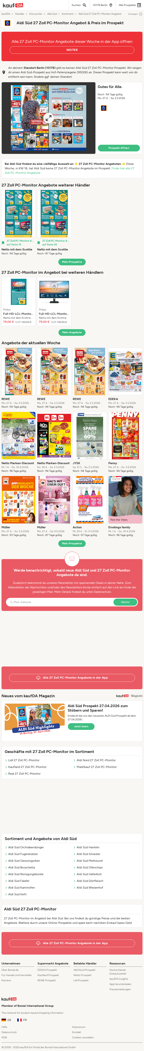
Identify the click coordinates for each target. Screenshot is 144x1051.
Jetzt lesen (81, 726)
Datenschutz (102, 592)
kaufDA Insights (119, 979)
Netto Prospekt (83, 975)
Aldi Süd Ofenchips (88, 867)
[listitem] (19, 222)
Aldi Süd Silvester (86, 854)
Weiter (125, 602)
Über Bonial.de (10, 970)
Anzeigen (135, 14)
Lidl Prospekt (81, 980)
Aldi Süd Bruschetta (20, 867)
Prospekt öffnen (119, 148)
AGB (4, 1037)
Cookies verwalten (83, 1037)
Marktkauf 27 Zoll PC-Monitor (95, 767)
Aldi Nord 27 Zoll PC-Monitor (94, 760)
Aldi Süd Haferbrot (87, 874)
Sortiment (68, 14)
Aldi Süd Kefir (16, 894)
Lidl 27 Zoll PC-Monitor (22, 760)
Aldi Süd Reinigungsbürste (24, 874)
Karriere (6, 980)
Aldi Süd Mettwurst (88, 860)
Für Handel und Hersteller (17, 975)
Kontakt (76, 1032)
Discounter (35, 14)
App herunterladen (120, 984)
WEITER (72, 50)
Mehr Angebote (72, 332)
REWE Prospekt (47, 980)
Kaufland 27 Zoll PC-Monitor (25, 767)
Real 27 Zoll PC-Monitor (22, 773)
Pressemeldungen (120, 989)
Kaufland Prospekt (48, 975)
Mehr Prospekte (72, 261)
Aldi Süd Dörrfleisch (88, 881)
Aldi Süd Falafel (17, 881)
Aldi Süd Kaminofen (20, 887)
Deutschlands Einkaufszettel (118, 971)
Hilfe (4, 1027)
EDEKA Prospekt (47, 970)
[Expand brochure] (48, 118)
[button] (72, 118)
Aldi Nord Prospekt (84, 970)
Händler (19, 14)
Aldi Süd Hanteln (86, 847)
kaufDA (6, 14)
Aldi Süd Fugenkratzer (21, 854)
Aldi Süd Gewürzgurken (22, 860)
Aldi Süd (52, 14)
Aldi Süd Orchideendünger (24, 847)
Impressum (78, 1027)
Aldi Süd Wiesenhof (88, 887)
